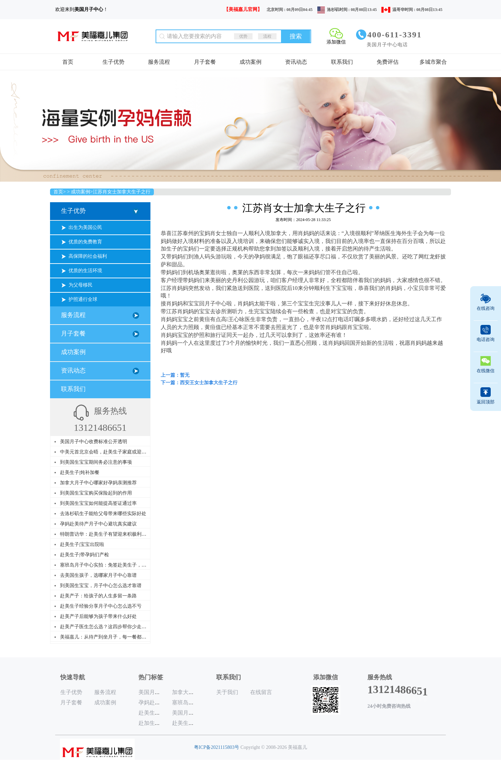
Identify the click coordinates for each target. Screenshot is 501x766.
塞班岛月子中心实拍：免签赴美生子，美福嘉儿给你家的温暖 (125, 565)
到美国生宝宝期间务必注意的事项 (96, 462)
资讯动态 (296, 62)
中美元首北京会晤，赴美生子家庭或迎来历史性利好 (115, 451)
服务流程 (159, 62)
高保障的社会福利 (88, 256)
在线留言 (261, 692)
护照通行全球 (83, 299)
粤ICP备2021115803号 (217, 747)
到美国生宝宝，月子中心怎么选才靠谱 (101, 585)
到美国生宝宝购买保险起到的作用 (96, 493)
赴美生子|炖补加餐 (79, 472)
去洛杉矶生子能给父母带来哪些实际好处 (103, 513)
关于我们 (227, 692)
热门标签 (150, 677)
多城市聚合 (433, 62)
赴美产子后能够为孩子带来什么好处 (98, 616)
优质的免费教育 (85, 241)
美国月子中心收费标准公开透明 (93, 441)
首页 (67, 62)
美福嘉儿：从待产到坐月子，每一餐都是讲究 (108, 637)
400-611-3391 (394, 34)
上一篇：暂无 (175, 375)
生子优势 (113, 62)
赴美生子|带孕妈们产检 (84, 554)
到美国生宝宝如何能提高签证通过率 (98, 503)
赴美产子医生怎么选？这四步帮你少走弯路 (105, 626)
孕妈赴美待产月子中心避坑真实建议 (98, 523)
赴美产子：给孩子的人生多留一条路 (98, 595)
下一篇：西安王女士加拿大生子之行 (199, 382)
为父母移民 (81, 285)
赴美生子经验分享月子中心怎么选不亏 (101, 606)
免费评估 (388, 62)
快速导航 (72, 677)
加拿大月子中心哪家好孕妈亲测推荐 (98, 482)
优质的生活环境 (85, 270)
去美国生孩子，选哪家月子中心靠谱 (98, 575)
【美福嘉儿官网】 (243, 9)
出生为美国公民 (85, 227)
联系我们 (342, 62)
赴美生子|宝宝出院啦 (82, 544)
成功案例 (250, 62)
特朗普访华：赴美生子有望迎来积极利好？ (105, 534)
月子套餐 (205, 62)
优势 (243, 36)
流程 (267, 36)
